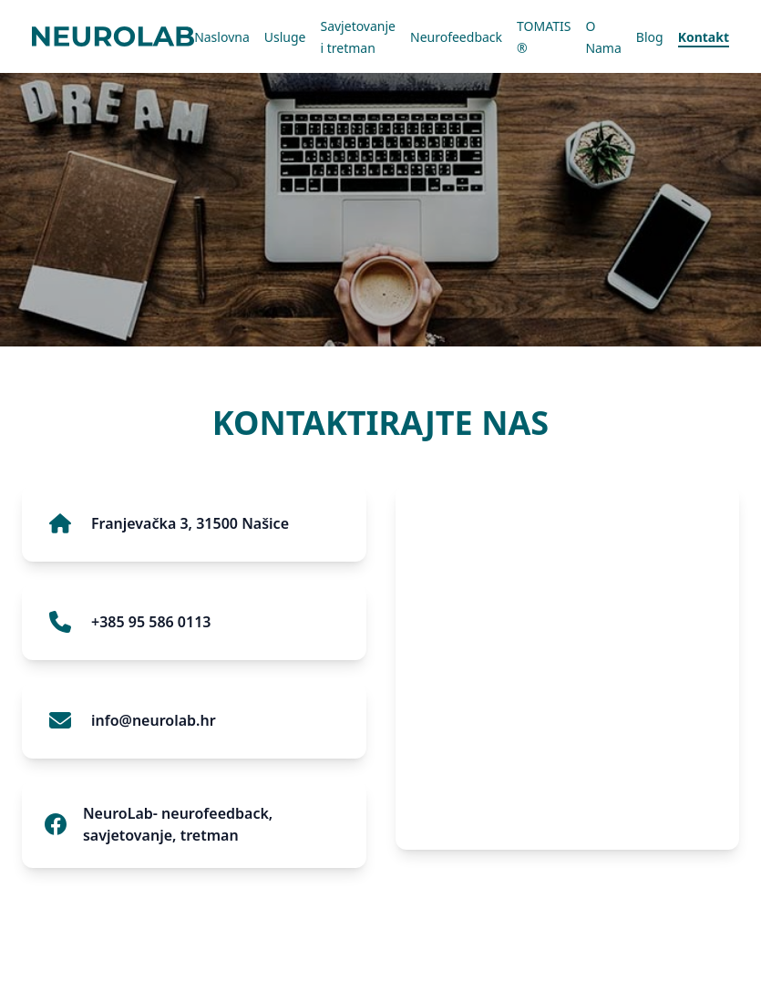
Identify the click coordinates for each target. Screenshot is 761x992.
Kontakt (703, 37)
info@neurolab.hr (153, 720)
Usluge (285, 37)
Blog (649, 37)
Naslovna (222, 37)
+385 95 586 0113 (151, 622)
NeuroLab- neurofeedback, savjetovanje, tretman (178, 824)
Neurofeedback (456, 37)
